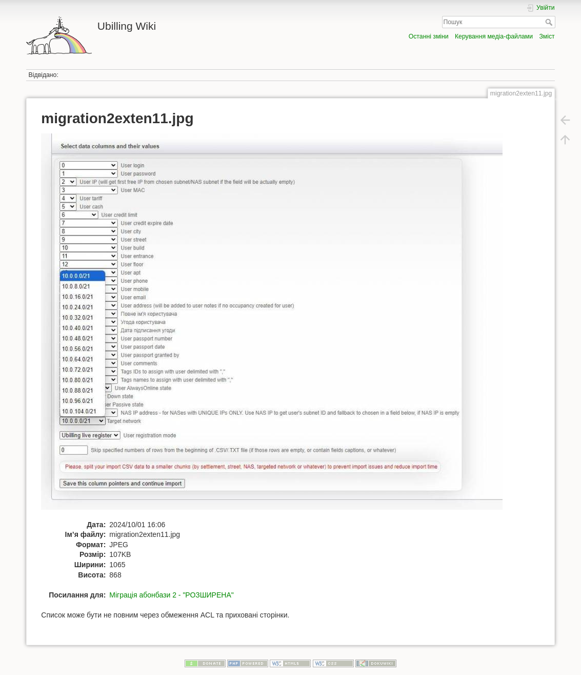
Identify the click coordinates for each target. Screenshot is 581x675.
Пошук (550, 22)
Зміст (546, 36)
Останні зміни (429, 36)
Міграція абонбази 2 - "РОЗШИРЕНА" (171, 595)
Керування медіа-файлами (494, 36)
